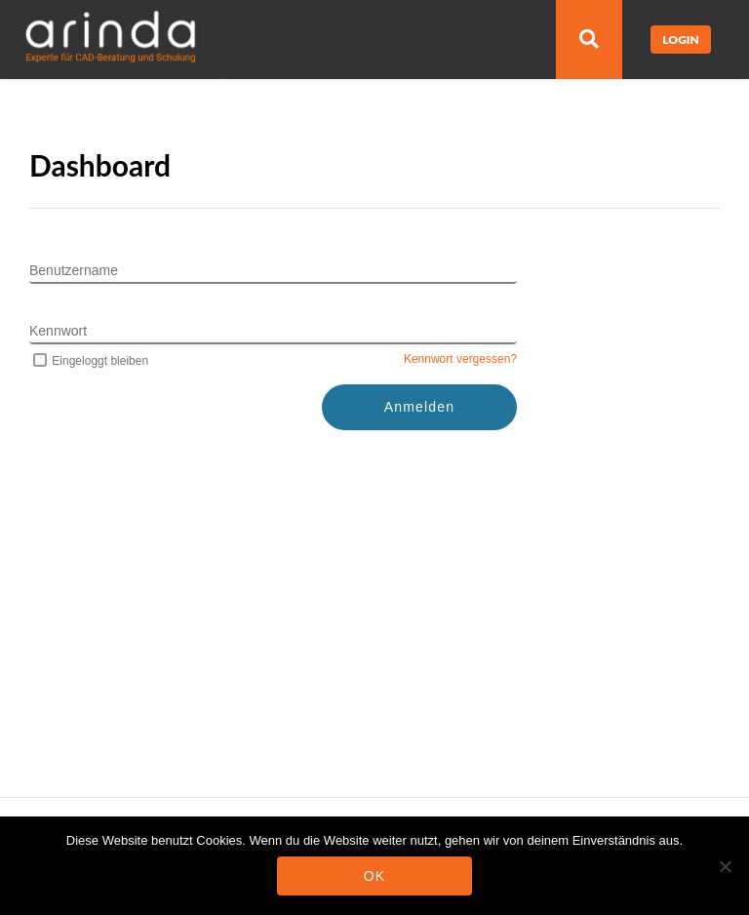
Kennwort (58, 330)
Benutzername (73, 270)
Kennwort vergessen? (460, 359)
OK (375, 876)
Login (680, 39)
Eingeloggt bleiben (88, 361)
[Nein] (724, 866)
